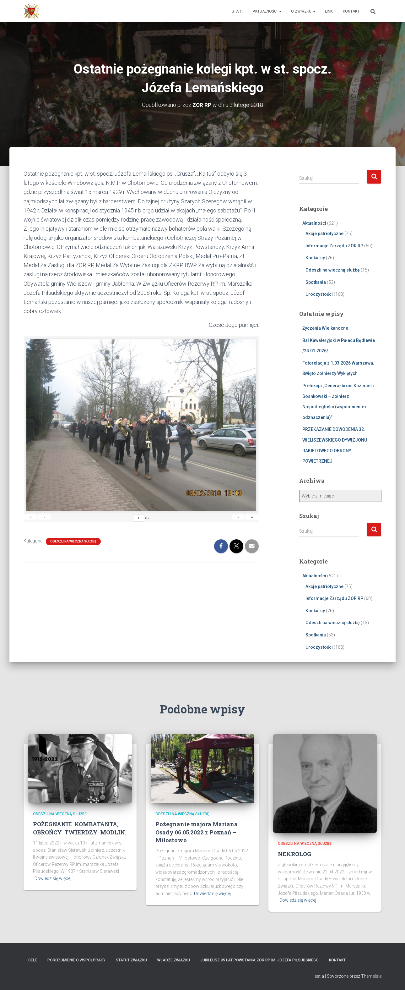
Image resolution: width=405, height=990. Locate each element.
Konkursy (315, 257)
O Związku (303, 11)
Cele (32, 960)
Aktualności (267, 11)
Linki (329, 11)
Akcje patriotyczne (324, 233)
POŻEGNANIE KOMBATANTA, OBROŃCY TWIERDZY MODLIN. (79, 828)
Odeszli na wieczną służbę (73, 541)
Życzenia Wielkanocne (325, 327)
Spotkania (315, 281)
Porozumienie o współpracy (76, 960)
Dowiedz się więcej (53, 878)
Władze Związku (173, 960)
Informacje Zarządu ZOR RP (334, 245)
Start (237, 11)
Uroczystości (319, 294)
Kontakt (351, 11)
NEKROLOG (294, 853)
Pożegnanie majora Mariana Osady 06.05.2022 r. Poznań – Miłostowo (196, 832)
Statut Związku (131, 960)
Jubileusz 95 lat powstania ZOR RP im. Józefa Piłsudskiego (259, 960)
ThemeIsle (371, 976)
